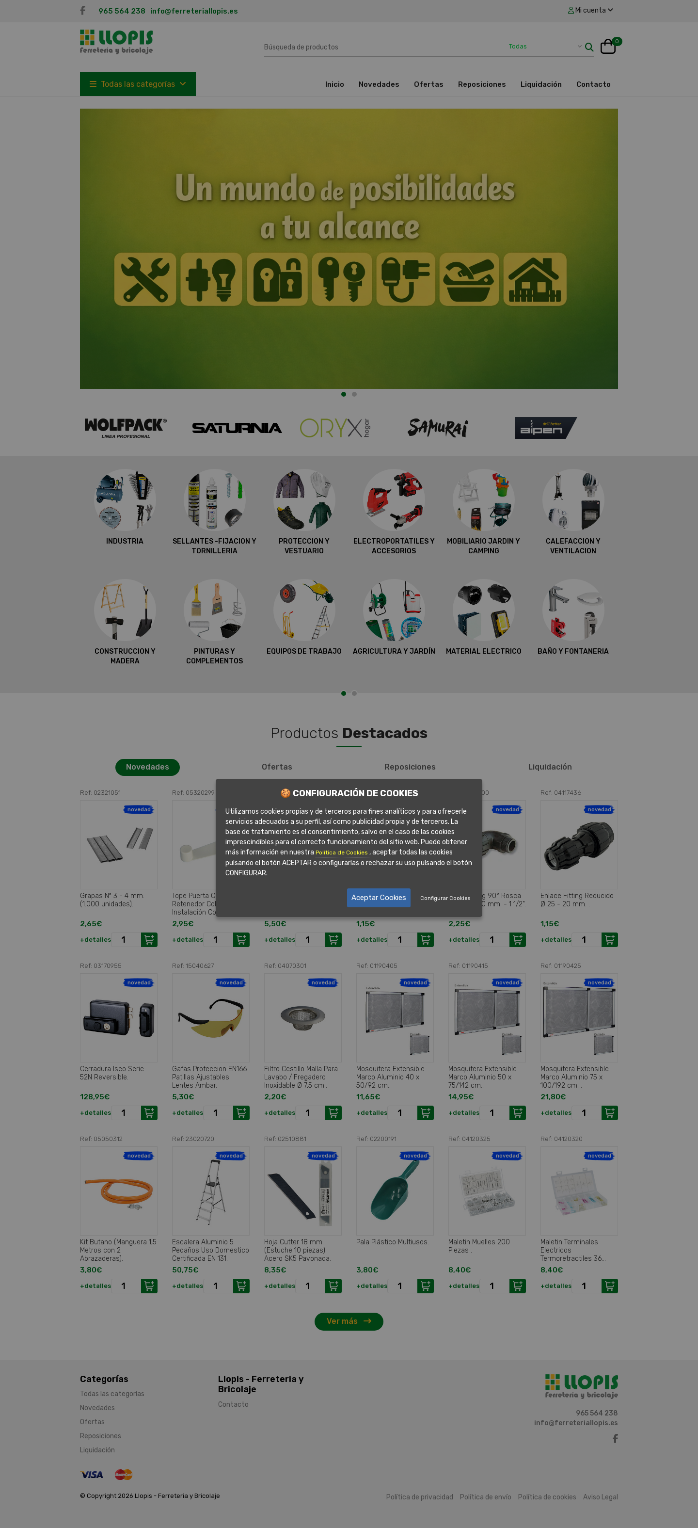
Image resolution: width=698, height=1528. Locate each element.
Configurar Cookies (445, 898)
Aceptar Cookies (378, 897)
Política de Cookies (342, 852)
